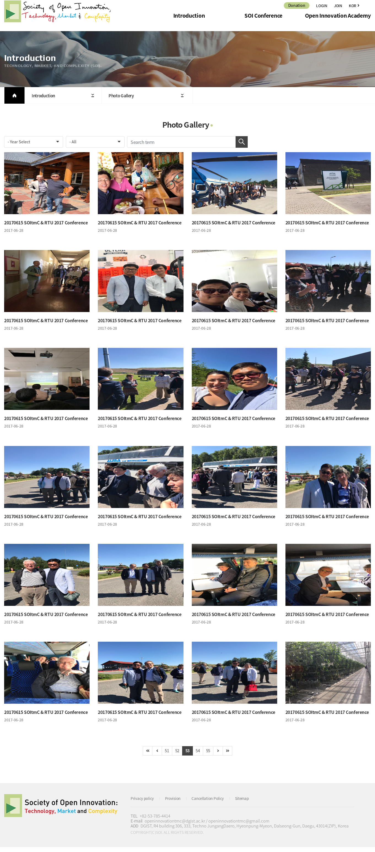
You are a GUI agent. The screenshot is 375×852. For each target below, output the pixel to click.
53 (187, 755)
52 (176, 755)
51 (164, 755)
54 (199, 755)
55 (210, 755)
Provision (176, 803)
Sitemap (250, 803)
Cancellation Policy (214, 803)
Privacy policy (144, 803)
